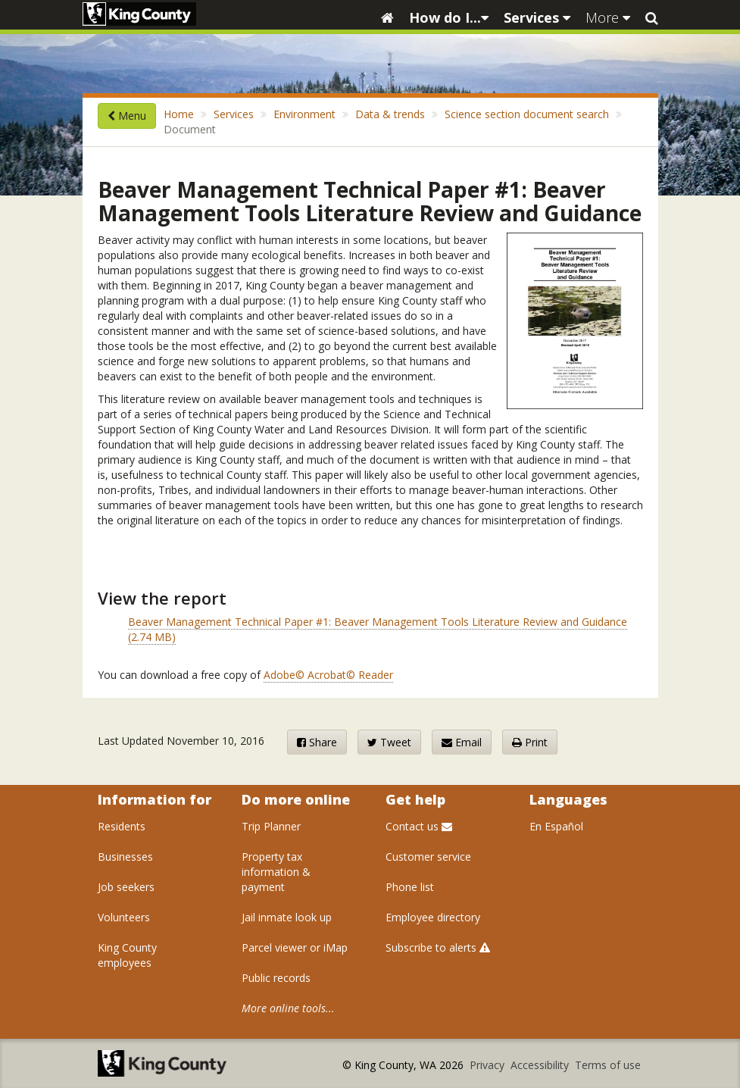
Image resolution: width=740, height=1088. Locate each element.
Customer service (428, 856)
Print (530, 742)
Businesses (125, 856)
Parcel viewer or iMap (295, 947)
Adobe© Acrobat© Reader (328, 674)
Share (317, 742)
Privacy (488, 1065)
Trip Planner (271, 826)
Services (537, 17)
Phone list (410, 887)
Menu (127, 115)
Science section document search (527, 114)
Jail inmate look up (287, 917)
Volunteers (124, 917)
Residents (121, 826)
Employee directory (433, 917)
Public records (276, 978)
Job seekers (126, 887)
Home (179, 114)
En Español (556, 826)
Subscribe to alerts (438, 947)
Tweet (389, 742)
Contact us (419, 826)
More (607, 17)
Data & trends (390, 114)
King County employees (127, 955)
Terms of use (608, 1065)
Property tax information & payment (276, 871)
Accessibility (541, 1065)
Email (462, 742)
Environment (304, 114)
